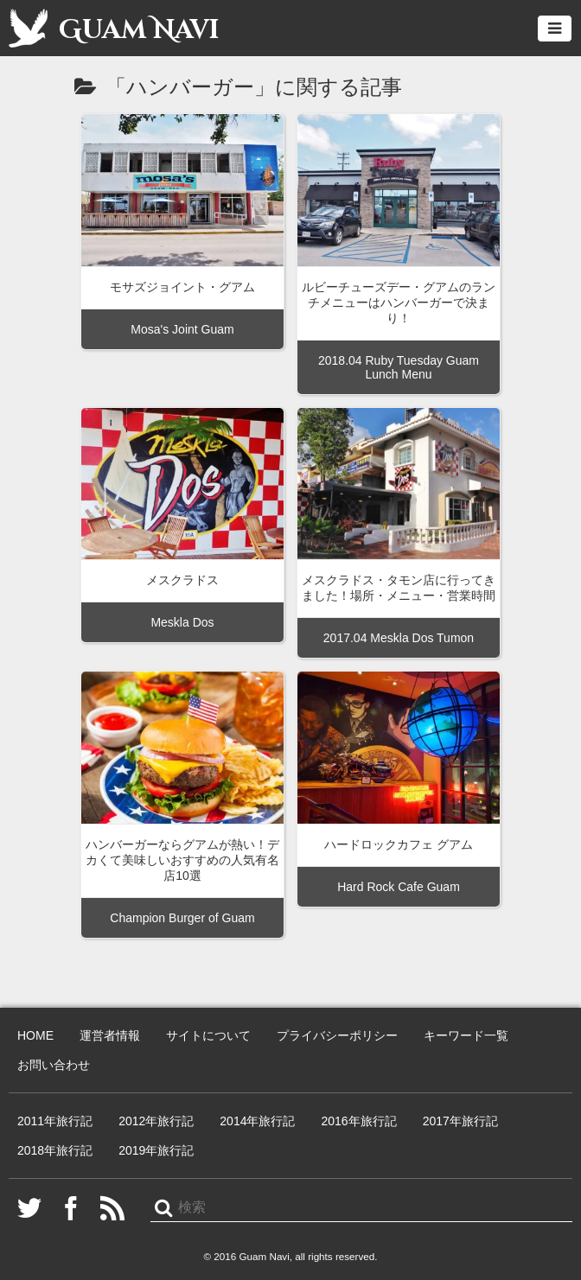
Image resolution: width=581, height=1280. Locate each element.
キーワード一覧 (466, 1035)
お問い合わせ (53, 1065)
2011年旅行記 (55, 1121)
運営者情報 (110, 1035)
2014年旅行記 (257, 1121)
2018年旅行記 (55, 1150)
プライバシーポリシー (337, 1035)
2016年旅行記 (358, 1121)
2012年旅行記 (156, 1121)
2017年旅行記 (460, 1121)
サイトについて (208, 1035)
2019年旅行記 (156, 1150)
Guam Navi (114, 28)
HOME (35, 1035)
